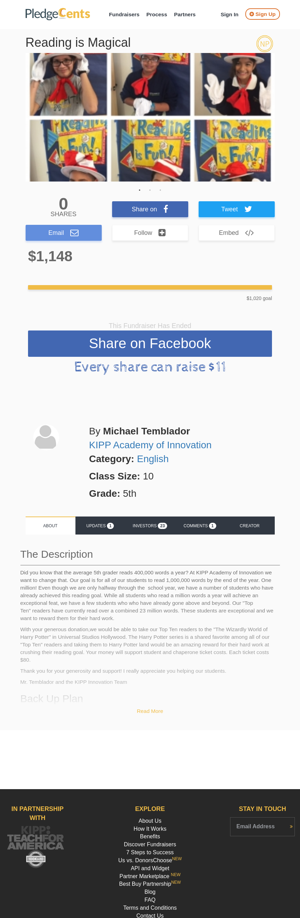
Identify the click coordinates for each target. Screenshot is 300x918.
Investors (150, 526)
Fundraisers (124, 14)
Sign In (229, 14)
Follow (150, 232)
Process (156, 14)
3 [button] (160, 190)
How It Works (150, 829)
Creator (250, 526)
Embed (236, 232)
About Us (150, 821)
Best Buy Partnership (150, 884)
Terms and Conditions (150, 908)
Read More (150, 712)
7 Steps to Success (150, 852)
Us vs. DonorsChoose (150, 860)
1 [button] (139, 190)
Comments (199, 526)
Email (63, 232)
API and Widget (150, 868)
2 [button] (150, 190)
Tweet (236, 209)
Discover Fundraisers (150, 844)
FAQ (149, 900)
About (50, 526)
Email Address (255, 826)
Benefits (150, 836)
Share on (150, 209)
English (153, 459)
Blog (149, 892)
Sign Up (262, 14)
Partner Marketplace (150, 876)
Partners (185, 14)
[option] (150, 117)
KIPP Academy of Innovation (150, 445)
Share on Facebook (150, 344)
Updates (100, 526)
